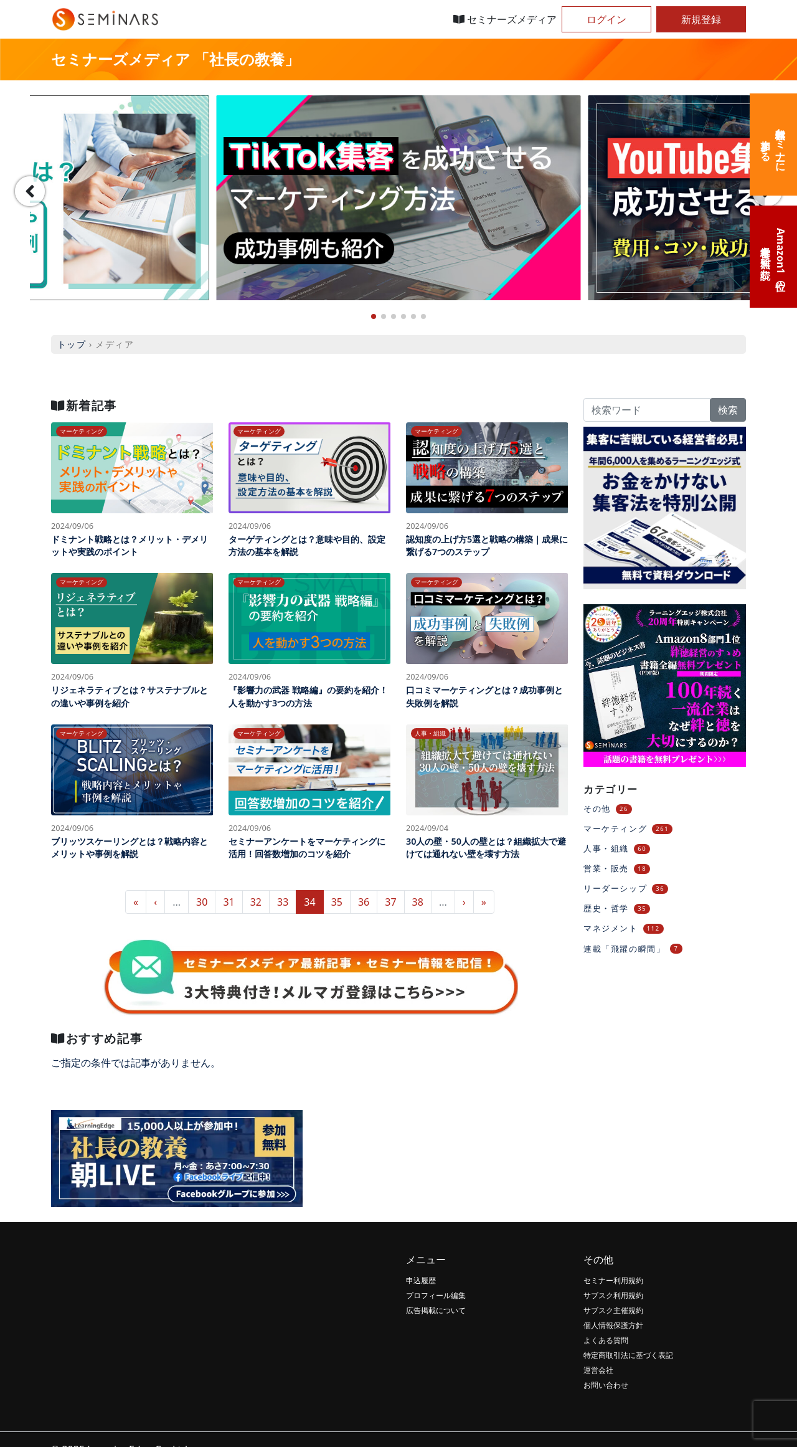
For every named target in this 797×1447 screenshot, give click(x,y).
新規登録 (701, 19)
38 (417, 902)
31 (228, 902)
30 (201, 902)
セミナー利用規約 (613, 1280)
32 (256, 902)
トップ (71, 344)
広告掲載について (436, 1310)
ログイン (606, 19)
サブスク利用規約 (613, 1295)
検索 (728, 410)
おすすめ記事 (97, 1038)
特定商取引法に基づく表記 (628, 1355)
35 (336, 902)
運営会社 (598, 1370)
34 (309, 902)
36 (363, 902)
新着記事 (84, 405)
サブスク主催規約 (613, 1310)
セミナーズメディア (505, 19)
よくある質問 (605, 1340)
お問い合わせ (605, 1385)
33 (282, 902)
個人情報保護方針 (613, 1325)
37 (390, 902)
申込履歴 (421, 1280)
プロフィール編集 (436, 1295)
